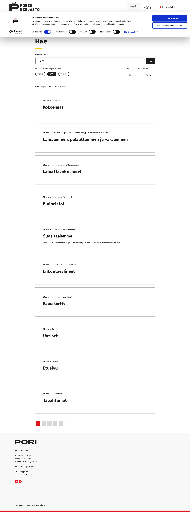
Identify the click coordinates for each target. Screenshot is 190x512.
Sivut (52, 74)
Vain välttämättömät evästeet (169, 13)
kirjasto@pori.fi (21, 471)
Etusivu (46, 100)
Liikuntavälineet (59, 271)
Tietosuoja (19, 505)
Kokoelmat (53, 107)
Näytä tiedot (129, 20)
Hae (150, 61)
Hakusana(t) (40, 54)
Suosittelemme (57, 236)
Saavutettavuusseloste (36, 505)
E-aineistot (54, 203)
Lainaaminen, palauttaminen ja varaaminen (85, 139)
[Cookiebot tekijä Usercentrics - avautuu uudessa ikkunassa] (15, 19)
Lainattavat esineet (62, 171)
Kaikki (40, 74)
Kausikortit (54, 303)
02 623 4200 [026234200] (21, 474)
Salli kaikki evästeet (169, 6)
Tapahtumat (55, 400)
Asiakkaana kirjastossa (61, 133)
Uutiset (63, 74)
